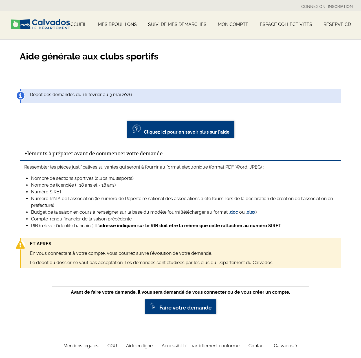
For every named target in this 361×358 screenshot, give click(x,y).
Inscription (340, 6)
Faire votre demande (180, 306)
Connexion (313, 6)
